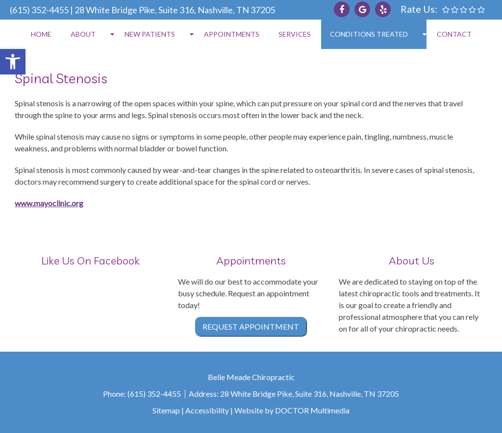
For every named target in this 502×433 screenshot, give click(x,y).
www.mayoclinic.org (49, 203)
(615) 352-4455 (39, 9)
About (83, 34)
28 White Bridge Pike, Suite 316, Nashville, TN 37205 (175, 9)
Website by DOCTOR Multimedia (292, 410)
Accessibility (207, 410)
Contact (454, 34)
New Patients (150, 34)
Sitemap (166, 410)
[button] (12, 61)
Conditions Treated (369, 34)
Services (294, 34)
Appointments (231, 34)
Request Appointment (250, 326)
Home (41, 34)
